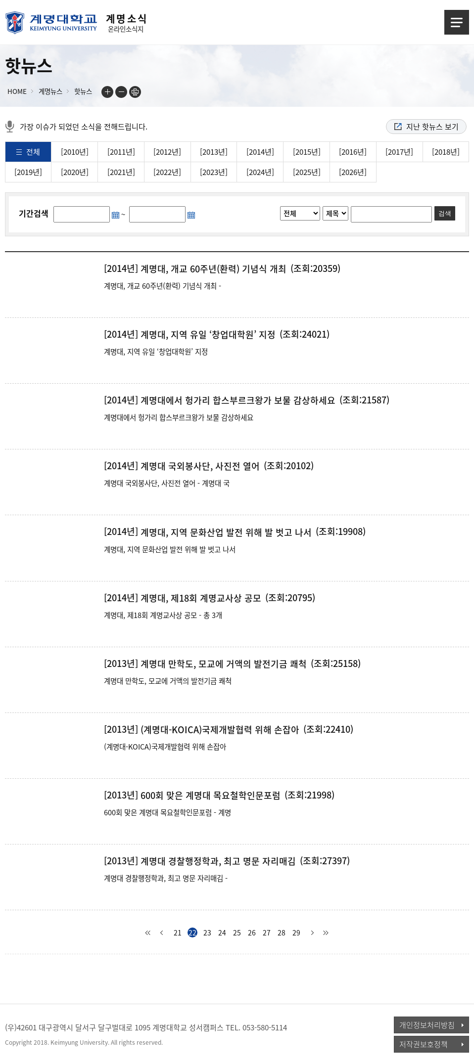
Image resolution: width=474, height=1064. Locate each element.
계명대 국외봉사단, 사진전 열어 (200, 466)
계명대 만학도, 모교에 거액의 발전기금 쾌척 (224, 664)
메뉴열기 (456, 22)
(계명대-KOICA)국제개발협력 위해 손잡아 (220, 729)
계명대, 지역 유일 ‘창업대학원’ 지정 (208, 334)
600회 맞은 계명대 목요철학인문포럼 (211, 795)
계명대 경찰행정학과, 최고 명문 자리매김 (218, 861)
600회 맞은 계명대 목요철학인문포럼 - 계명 (167, 812)
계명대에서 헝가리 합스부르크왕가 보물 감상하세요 (238, 400)
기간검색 (33, 213)
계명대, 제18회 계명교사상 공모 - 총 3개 (163, 615)
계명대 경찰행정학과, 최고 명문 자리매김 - (166, 878)
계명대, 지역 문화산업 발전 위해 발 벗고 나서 (226, 532)
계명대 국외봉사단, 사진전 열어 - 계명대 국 (167, 483)
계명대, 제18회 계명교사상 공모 (201, 598)
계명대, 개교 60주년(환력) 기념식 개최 (213, 269)
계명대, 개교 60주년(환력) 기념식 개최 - (162, 285)
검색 (444, 213)
